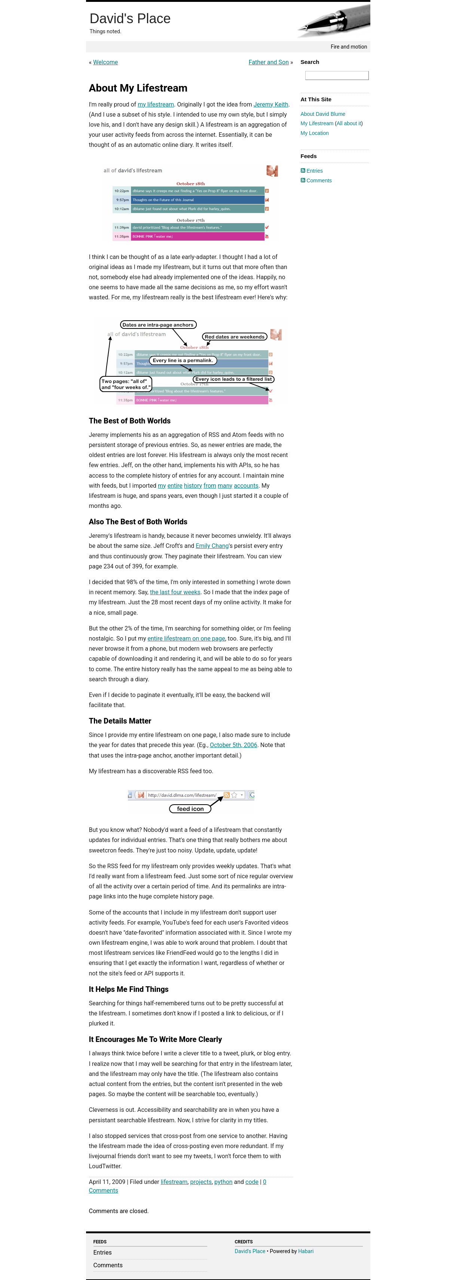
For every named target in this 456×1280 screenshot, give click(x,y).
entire (175, 485)
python (223, 1181)
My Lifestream (317, 123)
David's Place (130, 18)
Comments (316, 180)
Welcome (105, 62)
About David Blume (323, 114)
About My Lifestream (138, 88)
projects (201, 1181)
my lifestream (156, 104)
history (193, 485)
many (225, 485)
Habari (305, 1251)
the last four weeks (175, 592)
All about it (349, 123)
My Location (315, 133)
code (251, 1181)
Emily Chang (212, 545)
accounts (246, 485)
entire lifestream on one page (186, 638)
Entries (312, 171)
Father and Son (269, 62)
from (209, 485)
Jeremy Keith (271, 104)
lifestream (174, 1181)
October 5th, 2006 (233, 745)
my (162, 485)
